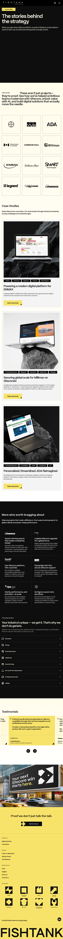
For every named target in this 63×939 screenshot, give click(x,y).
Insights (4, 871)
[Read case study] (13, 302)
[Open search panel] (55, 3)
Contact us (5, 877)
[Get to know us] (31, 824)
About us (4, 874)
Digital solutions (6, 841)
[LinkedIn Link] (59, 919)
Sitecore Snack (6, 856)
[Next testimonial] (35, 751)
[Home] (13, 3)
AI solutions (5, 844)
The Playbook (6, 859)
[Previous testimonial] (28, 751)
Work (3, 868)
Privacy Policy (23, 920)
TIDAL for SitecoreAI (8, 853)
